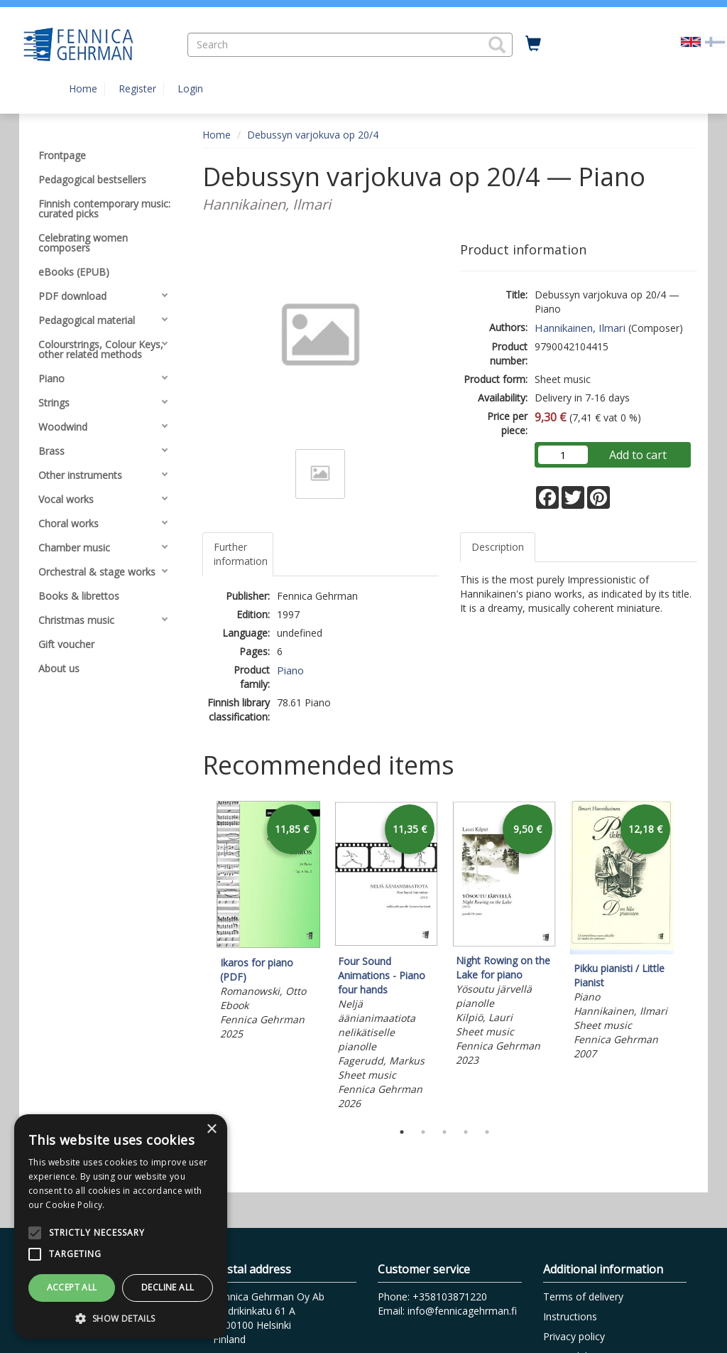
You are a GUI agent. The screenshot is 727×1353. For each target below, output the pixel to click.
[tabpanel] (268, 923)
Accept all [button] (72, 1287)
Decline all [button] (167, 1287)
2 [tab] (423, 1132)
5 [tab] (487, 1132)
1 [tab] (402, 1132)
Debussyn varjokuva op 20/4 (312, 134)
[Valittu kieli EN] (691, 41)
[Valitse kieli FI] (715, 41)
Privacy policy (574, 1336)
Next (690, 957)
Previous (199, 957)
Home (83, 88)
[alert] (120, 1226)
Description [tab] (497, 547)
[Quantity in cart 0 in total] (533, 44)
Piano (290, 670)
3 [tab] (444, 1132)
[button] (496, 44)
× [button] (211, 1129)
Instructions (570, 1316)
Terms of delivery (583, 1296)
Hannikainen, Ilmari (580, 327)
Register (137, 88)
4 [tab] (466, 1132)
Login (190, 88)
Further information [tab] (241, 554)
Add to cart (638, 455)
